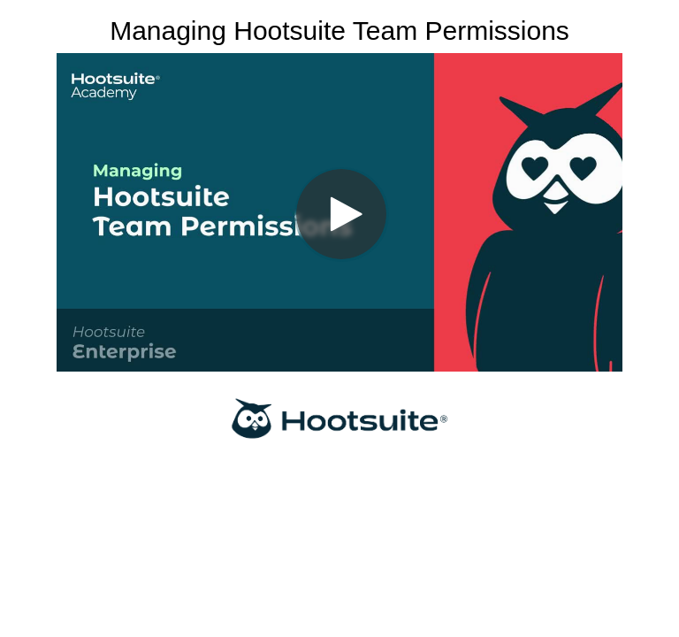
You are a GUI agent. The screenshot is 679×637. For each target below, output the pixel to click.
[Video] (339, 212)
